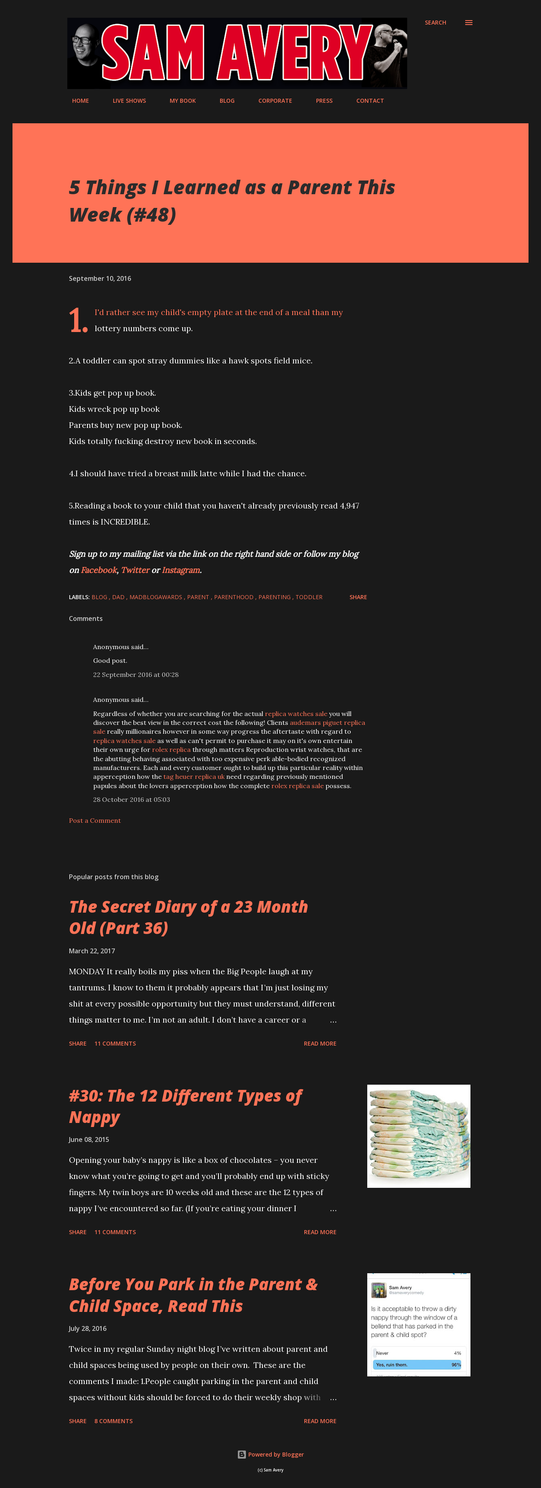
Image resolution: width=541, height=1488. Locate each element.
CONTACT (365, 100)
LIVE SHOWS (124, 100)
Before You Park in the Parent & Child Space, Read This (193, 1294)
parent (199, 597)
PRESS (319, 100)
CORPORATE (270, 100)
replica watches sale (296, 714)
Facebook (99, 570)
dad (119, 597)
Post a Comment (95, 820)
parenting (275, 597)
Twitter (136, 570)
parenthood (234, 597)
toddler (309, 597)
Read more (320, 1043)
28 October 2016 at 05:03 (131, 799)
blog (100, 597)
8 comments (113, 1421)
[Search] (435, 22)
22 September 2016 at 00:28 (136, 674)
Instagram (181, 570)
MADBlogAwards (156, 597)
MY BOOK (178, 100)
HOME (75, 100)
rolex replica (171, 749)
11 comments (115, 1043)
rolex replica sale (297, 786)
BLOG (222, 100)
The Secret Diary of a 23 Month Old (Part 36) (188, 917)
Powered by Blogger (270, 1454)
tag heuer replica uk (194, 776)
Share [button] (358, 597)
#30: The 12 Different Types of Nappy (185, 1106)
